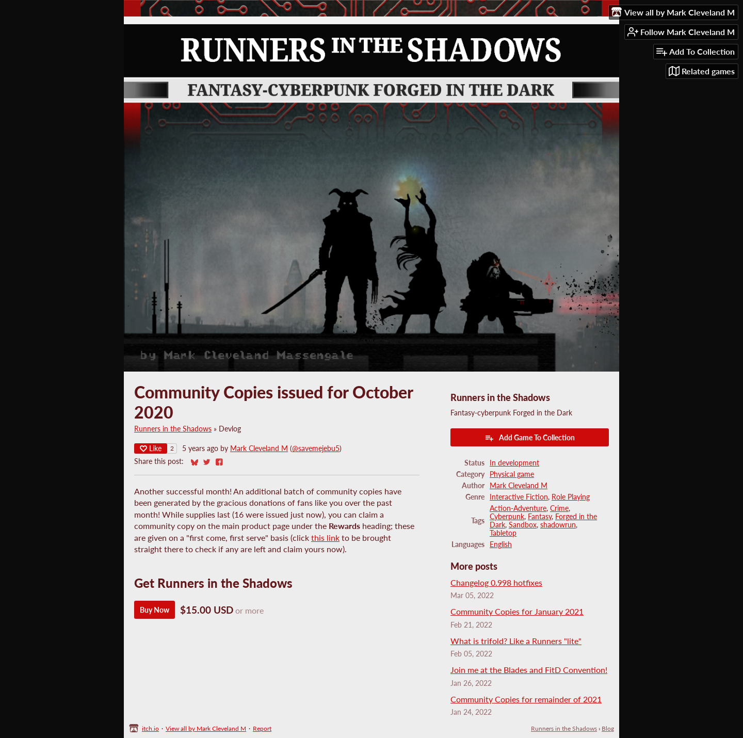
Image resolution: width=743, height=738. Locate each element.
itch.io (150, 728)
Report (262, 728)
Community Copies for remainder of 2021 (526, 699)
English (501, 544)
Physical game (512, 474)
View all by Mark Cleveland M (206, 728)
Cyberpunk (507, 516)
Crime (559, 508)
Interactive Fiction (519, 497)
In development (514, 463)
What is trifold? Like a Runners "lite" (516, 641)
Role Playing (571, 497)
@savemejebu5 (316, 448)
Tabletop (503, 533)
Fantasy (540, 516)
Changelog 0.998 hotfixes (496, 582)
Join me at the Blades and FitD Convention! (528, 670)
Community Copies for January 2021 (517, 611)
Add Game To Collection (529, 437)
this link (325, 537)
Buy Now (154, 609)
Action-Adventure (518, 508)
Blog (608, 728)
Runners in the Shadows (173, 429)
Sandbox (523, 525)
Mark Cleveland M (259, 448)
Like (150, 448)
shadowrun (558, 525)
